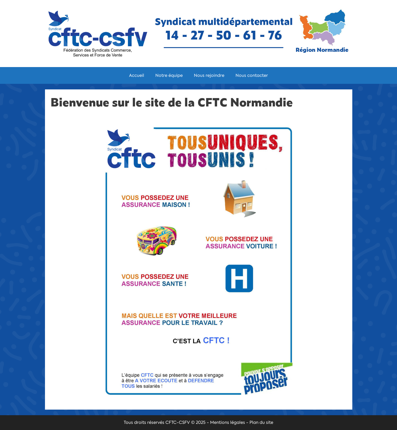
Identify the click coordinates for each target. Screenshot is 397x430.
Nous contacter (252, 75)
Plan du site (261, 422)
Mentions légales (227, 422)
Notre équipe (169, 75)
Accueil (136, 75)
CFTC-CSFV (177, 422)
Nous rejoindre (209, 75)
